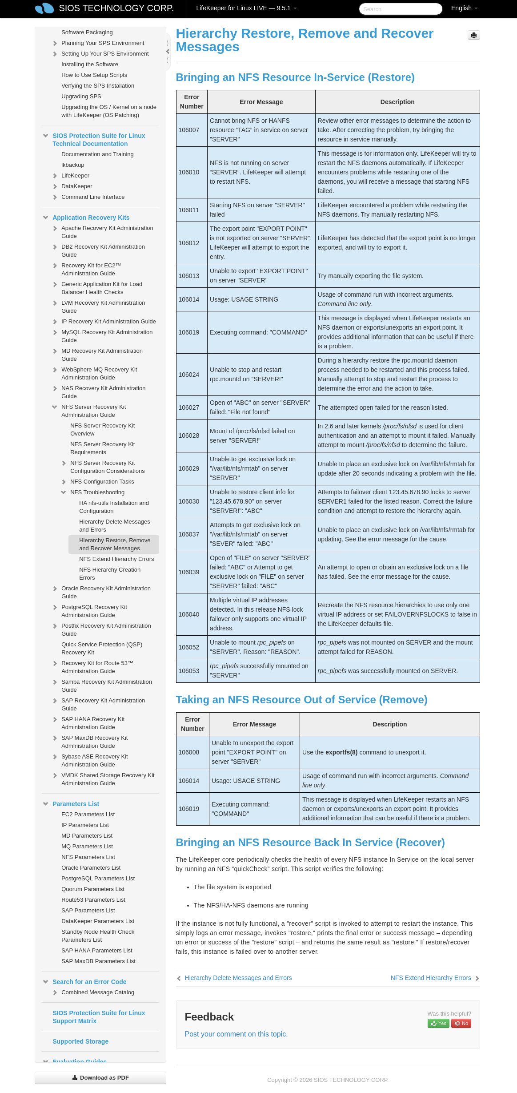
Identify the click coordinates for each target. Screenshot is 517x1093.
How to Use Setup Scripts (94, 75)
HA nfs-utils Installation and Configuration (114, 507)
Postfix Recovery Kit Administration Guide (101, 629)
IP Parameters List (85, 825)
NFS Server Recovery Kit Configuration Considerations (102, 466)
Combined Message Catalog (92, 992)
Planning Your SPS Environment (97, 43)
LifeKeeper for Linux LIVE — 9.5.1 (246, 8)
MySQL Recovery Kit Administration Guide (101, 335)
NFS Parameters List (88, 857)
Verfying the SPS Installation (97, 85)
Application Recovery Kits (86, 217)
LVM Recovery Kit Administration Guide (98, 306)
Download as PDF (100, 1077)
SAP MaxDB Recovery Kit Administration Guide (89, 741)
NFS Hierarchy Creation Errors (109, 573)
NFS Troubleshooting (92, 492)
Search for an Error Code (84, 981)
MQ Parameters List (87, 846)
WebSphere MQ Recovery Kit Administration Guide (94, 372)
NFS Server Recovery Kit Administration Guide (88, 410)
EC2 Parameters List (88, 814)
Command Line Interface (87, 197)
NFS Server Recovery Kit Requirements (102, 448)
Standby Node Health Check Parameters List (97, 935)
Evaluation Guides (74, 1062)
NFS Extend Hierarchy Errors (116, 559)
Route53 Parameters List (93, 899)
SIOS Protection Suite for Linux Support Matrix (98, 1016)
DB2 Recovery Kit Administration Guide (98, 250)
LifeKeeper (70, 175)
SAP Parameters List (88, 910)
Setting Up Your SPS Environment (100, 53)
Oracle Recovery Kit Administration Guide (101, 591)
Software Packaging (87, 32)
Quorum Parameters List (92, 889)
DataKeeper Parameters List (97, 921)
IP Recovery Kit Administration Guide (103, 321)
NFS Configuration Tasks (97, 481)
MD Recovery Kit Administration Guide (97, 354)
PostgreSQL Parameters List (98, 878)
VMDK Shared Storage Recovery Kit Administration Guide (103, 778)
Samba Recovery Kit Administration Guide (101, 685)
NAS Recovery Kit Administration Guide (98, 391)
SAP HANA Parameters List (96, 950)
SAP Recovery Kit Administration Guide (98, 703)
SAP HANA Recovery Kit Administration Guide (87, 722)
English (464, 8)
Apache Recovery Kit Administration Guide (102, 231)
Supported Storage (80, 1041)
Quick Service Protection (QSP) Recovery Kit (101, 648)
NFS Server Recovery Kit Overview (102, 429)
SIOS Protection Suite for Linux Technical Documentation (93, 138)
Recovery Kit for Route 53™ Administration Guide (92, 666)
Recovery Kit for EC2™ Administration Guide (86, 268)
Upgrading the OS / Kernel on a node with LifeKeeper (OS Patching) (108, 111)
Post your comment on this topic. (236, 1034)
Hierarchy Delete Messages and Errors (114, 525)
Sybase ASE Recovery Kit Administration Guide (89, 759)
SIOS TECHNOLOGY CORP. (116, 8)
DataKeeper (71, 186)
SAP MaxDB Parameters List (98, 961)
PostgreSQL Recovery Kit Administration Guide (89, 610)
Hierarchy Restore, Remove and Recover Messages (114, 544)
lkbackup (72, 164)
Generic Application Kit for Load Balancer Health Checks (96, 287)
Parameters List (70, 804)
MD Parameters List (86, 835)
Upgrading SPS (81, 96)
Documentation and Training (97, 154)
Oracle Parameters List (90, 867)
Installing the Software (89, 64)
